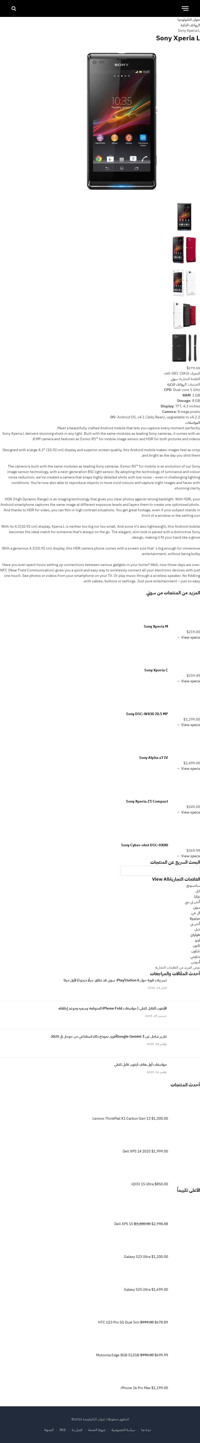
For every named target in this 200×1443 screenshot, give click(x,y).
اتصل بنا (77, 1429)
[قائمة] (185, 8)
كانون (196, 945)
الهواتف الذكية (176, 384)
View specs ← (188, 637)
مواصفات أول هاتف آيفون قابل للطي (140, 1064)
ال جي (195, 913)
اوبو (197, 940)
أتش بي (195, 924)
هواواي (195, 934)
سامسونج (193, 885)
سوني (151, 592)
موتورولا (195, 918)
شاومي (195, 956)
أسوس (195, 962)
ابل (198, 891)
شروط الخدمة (96, 1429)
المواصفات (192, 422)
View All (160, 879)
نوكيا (197, 896)
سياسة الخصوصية (123, 1429)
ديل (197, 929)
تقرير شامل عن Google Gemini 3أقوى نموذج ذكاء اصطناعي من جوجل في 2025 (109, 1036)
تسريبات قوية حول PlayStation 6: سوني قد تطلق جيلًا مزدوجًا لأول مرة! (115, 980)
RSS (63, 1429)
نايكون (195, 951)
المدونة (49, 1429)
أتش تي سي (192, 902)
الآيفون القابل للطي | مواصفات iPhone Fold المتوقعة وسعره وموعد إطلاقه (112, 1008)
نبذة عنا (146, 1429)
